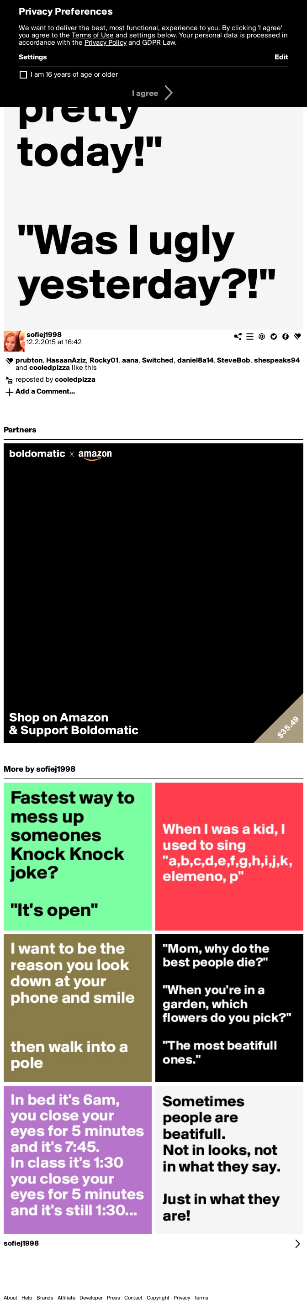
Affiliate (66, 1298)
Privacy (182, 1298)
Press (113, 1298)
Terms (201, 1298)
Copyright (158, 1298)
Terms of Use (93, 35)
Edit (281, 57)
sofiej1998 (44, 335)
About (10, 1298)
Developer (91, 1298)
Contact (133, 1298)
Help (26, 1298)
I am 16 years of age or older (74, 75)
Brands (45, 1298)
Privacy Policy (106, 43)
